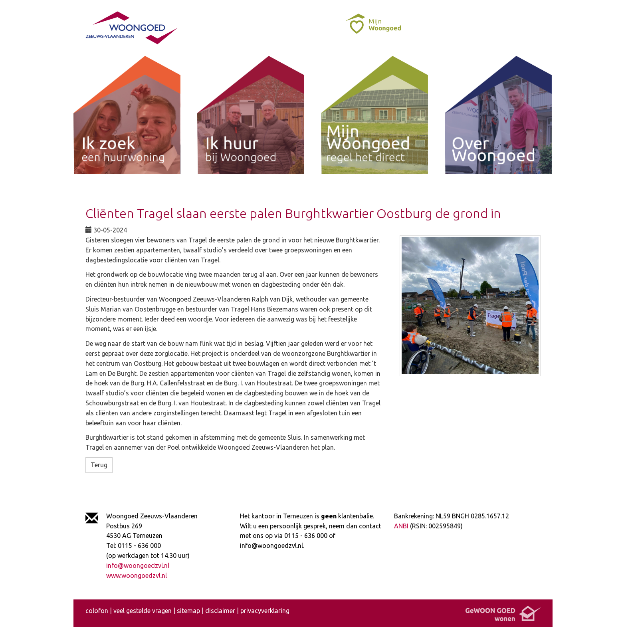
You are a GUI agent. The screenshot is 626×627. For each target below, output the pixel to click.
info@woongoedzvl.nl (137, 565)
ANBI (401, 526)
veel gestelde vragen (142, 610)
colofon (96, 610)
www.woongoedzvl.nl (136, 575)
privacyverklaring (264, 610)
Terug (99, 464)
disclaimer (220, 610)
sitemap (188, 610)
